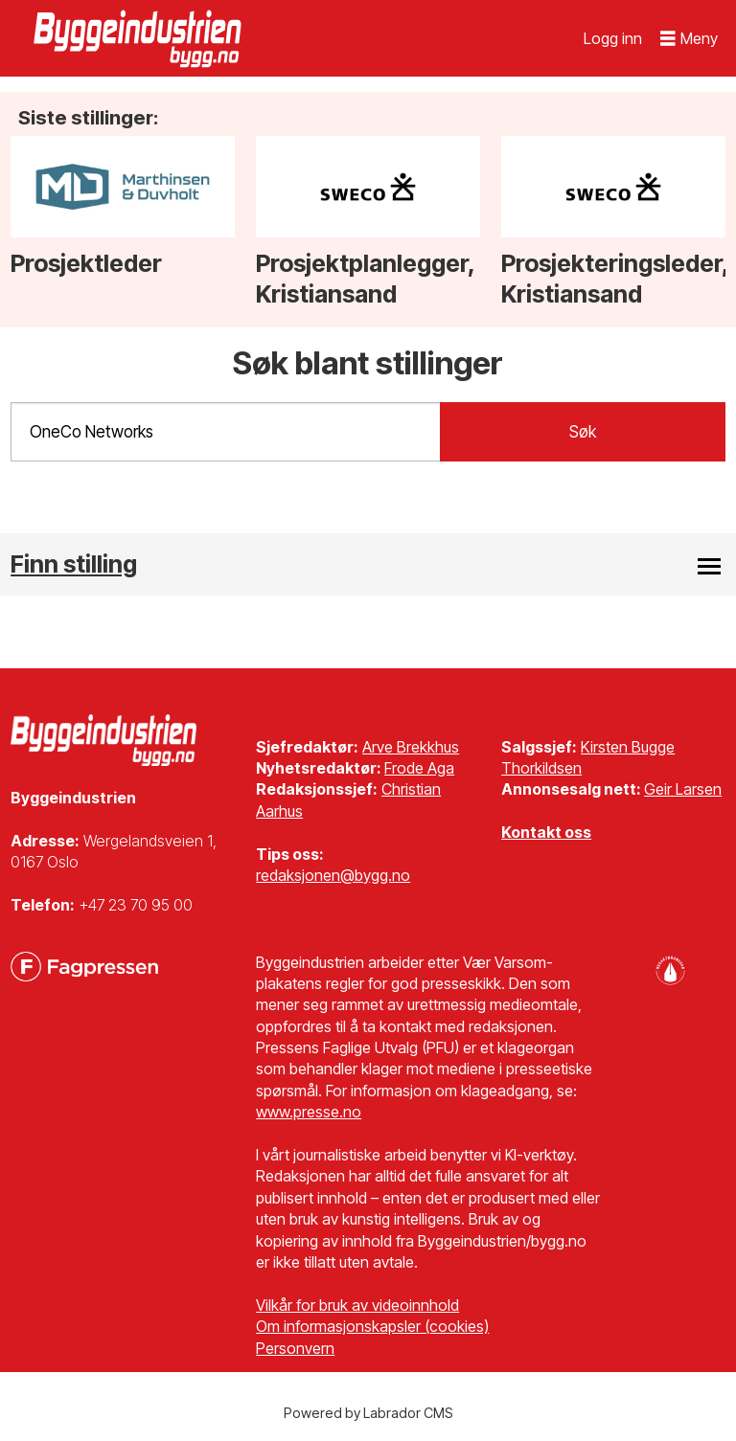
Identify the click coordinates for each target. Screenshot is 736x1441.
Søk (582, 431)
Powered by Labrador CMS (368, 1413)
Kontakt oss (546, 832)
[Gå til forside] (139, 38)
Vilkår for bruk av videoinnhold (357, 1305)
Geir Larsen (683, 789)
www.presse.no (308, 1111)
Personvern (295, 1348)
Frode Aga (419, 767)
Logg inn (613, 38)
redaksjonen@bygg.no (333, 875)
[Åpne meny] (689, 39)
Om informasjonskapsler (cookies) (372, 1326)
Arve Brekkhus (410, 746)
